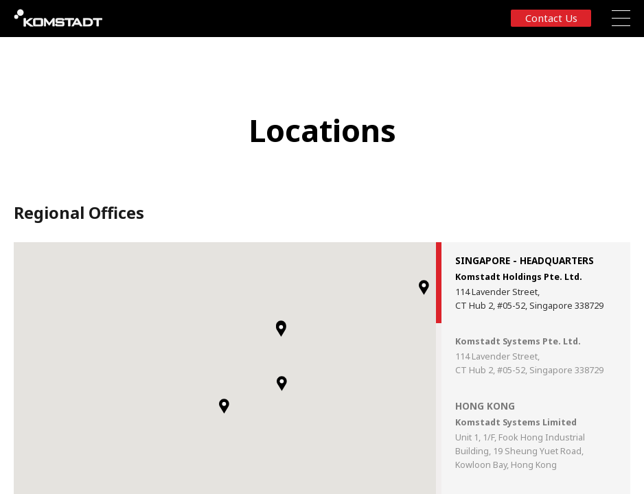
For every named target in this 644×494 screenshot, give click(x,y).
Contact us (551, 18)
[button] (224, 406)
